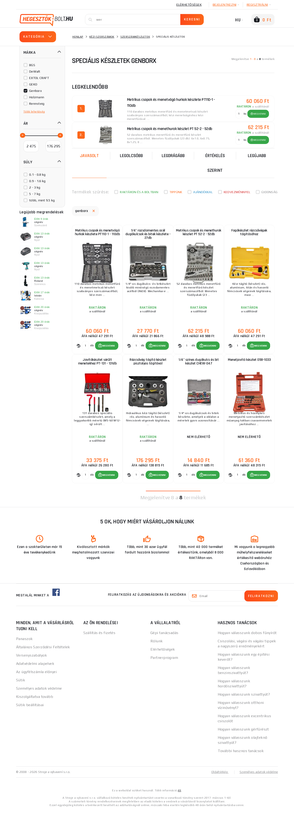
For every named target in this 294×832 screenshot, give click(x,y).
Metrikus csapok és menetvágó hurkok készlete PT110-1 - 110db (97, 235)
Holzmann (36, 97)
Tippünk (176, 190)
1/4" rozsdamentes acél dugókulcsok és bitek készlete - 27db (148, 235)
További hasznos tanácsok (241, 772)
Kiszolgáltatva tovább (34, 718)
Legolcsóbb (131, 154)
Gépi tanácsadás (164, 654)
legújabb (257, 154)
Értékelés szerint (215, 161)
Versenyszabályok (31, 677)
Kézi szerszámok (101, 36)
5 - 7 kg (34, 194)
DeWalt (34, 71)
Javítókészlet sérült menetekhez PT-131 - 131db (97, 374)
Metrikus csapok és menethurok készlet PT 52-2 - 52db (198, 235)
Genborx (35, 91)
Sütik (20, 701)
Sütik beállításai (30, 726)
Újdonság (269, 190)
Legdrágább (173, 154)
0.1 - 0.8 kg (37, 174)
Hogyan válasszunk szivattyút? (244, 716)
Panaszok (24, 660)
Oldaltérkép (217, 793)
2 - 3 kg (34, 187)
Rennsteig (36, 103)
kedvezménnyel (237, 190)
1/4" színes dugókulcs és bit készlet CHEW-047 (198, 374)
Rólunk (156, 662)
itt (179, 811)
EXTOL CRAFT (39, 78)
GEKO (33, 84)
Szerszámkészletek (135, 36)
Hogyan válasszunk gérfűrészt (243, 751)
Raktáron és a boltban (139, 190)
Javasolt (89, 154)
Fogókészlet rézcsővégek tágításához (249, 233)
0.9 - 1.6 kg (37, 181)
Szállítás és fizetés (99, 654)
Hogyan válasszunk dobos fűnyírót (247, 654)
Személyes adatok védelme (39, 710)
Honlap (77, 36)
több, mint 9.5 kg (42, 200)
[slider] (22, 135)
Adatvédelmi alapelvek (35, 685)
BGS (32, 65)
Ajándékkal (203, 190)
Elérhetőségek (189, 4)
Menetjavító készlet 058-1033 (249, 372)
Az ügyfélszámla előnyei (36, 693)
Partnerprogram (164, 679)
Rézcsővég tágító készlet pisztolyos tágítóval (148, 374)
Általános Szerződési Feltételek (43, 668)
